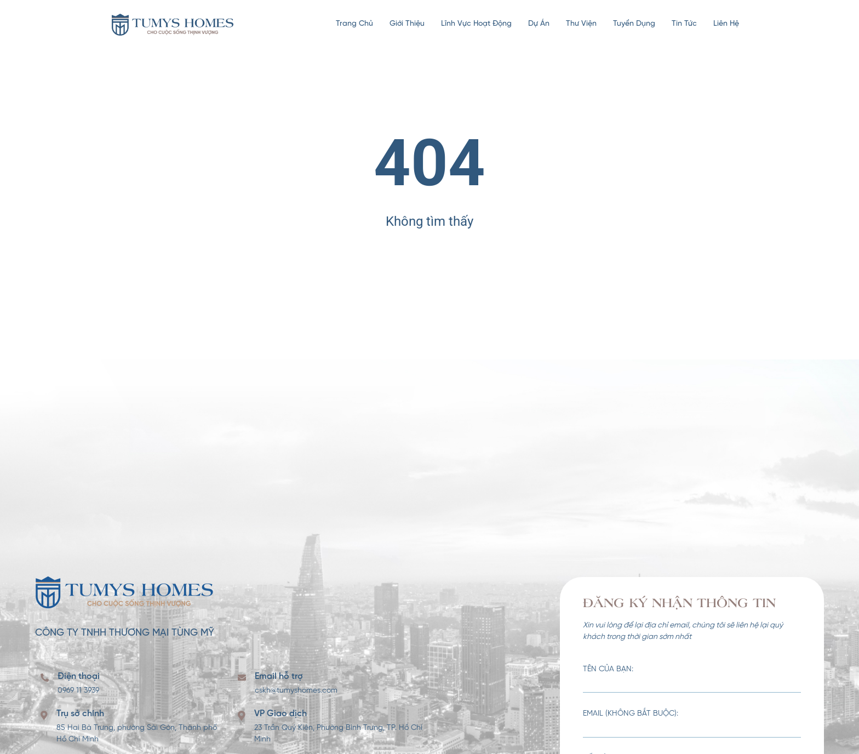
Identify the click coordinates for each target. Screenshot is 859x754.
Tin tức (684, 24)
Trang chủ (354, 24)
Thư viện (581, 24)
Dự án (538, 24)
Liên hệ (726, 24)
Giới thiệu (407, 24)
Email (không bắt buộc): (692, 724)
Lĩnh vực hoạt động (476, 24)
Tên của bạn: (692, 679)
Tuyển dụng (634, 24)
